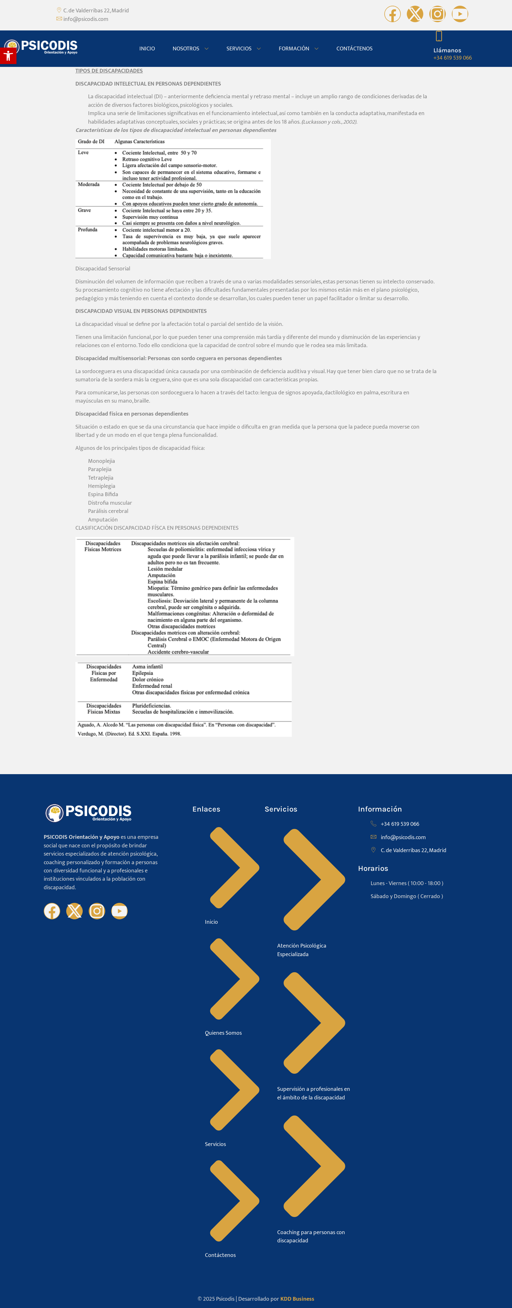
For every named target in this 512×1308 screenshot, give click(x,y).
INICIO (147, 48)
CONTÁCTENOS (354, 48)
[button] (8, 56)
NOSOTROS (191, 48)
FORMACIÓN (299, 48)
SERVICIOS (244, 48)
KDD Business (297, 1299)
